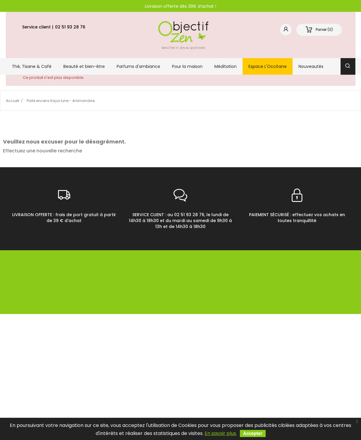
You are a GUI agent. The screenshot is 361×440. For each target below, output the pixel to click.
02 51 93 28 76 (70, 27)
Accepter (252, 433)
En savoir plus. (221, 433)
